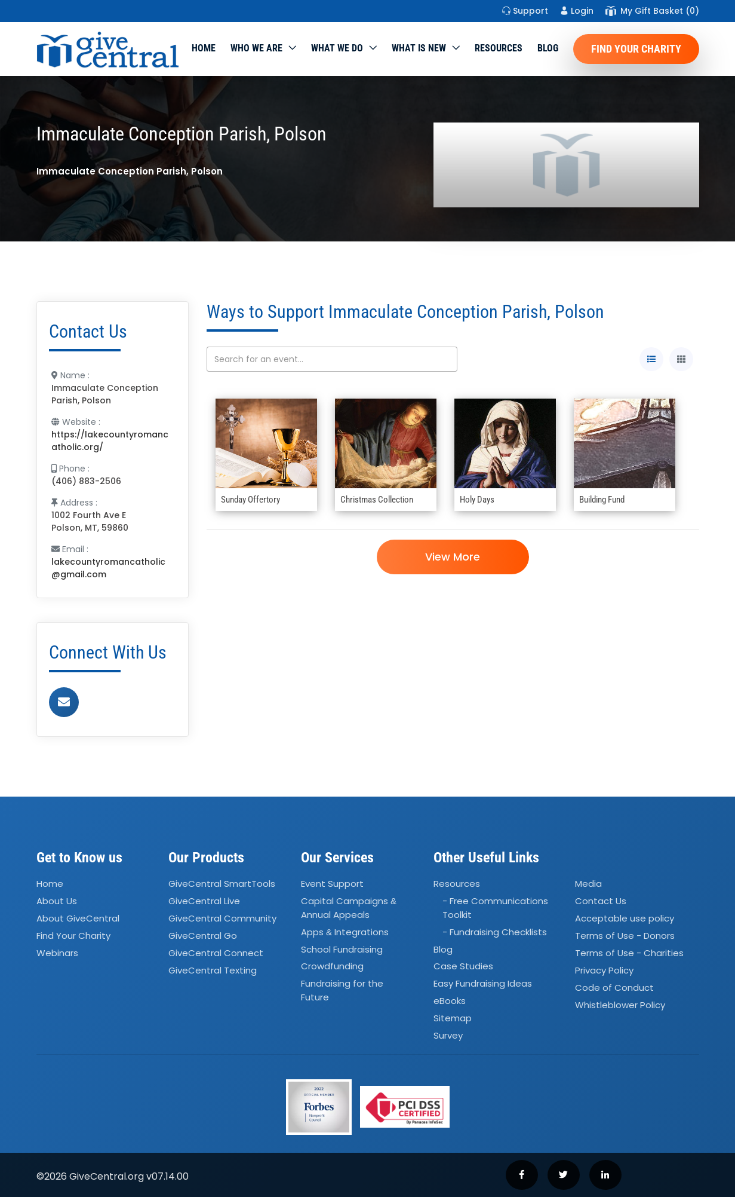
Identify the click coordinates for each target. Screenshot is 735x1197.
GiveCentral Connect (215, 953)
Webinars (57, 953)
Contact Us (600, 901)
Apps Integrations (345, 932)
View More (452, 556)
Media (588, 884)
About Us (56, 901)
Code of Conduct (614, 987)
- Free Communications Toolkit (495, 908)
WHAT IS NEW (419, 48)
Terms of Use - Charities (629, 953)
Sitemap (452, 1018)
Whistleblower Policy (620, 1005)
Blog (547, 48)
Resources (498, 48)
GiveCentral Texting (212, 970)
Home (204, 48)
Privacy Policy (604, 970)
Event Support (332, 884)
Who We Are (256, 48)
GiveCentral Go (202, 935)
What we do (337, 48)
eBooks (449, 1000)
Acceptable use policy (624, 918)
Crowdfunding (332, 966)
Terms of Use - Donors (625, 935)
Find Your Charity (636, 48)
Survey (448, 1035)
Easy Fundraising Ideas (482, 984)
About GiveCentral (77, 918)
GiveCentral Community (222, 918)
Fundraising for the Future (342, 991)
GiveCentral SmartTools (221, 884)
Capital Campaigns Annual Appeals (348, 908)
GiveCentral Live (204, 901)
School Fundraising (342, 949)
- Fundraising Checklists (494, 932)
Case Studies (463, 966)
